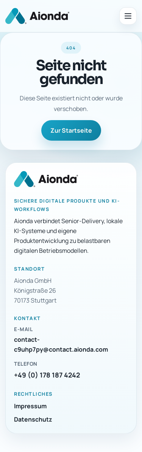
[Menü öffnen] (128, 16)
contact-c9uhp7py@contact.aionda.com (61, 344)
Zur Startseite (71, 130)
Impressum (30, 406)
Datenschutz (33, 419)
